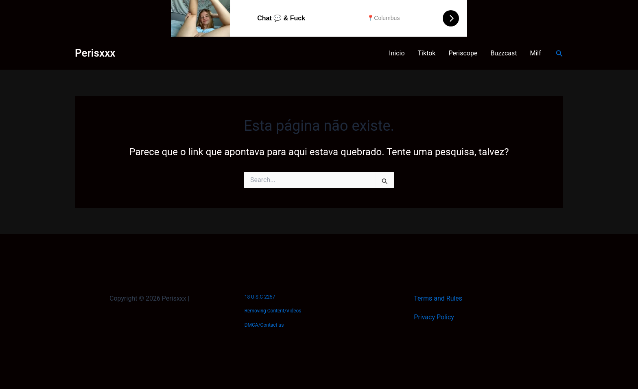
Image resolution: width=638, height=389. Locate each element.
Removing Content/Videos (273, 311)
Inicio (396, 53)
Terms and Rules (438, 298)
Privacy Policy (434, 317)
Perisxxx (95, 53)
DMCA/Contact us (264, 325)
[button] (559, 53)
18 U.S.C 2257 (260, 297)
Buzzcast (503, 53)
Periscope (462, 53)
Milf (535, 53)
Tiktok (427, 53)
